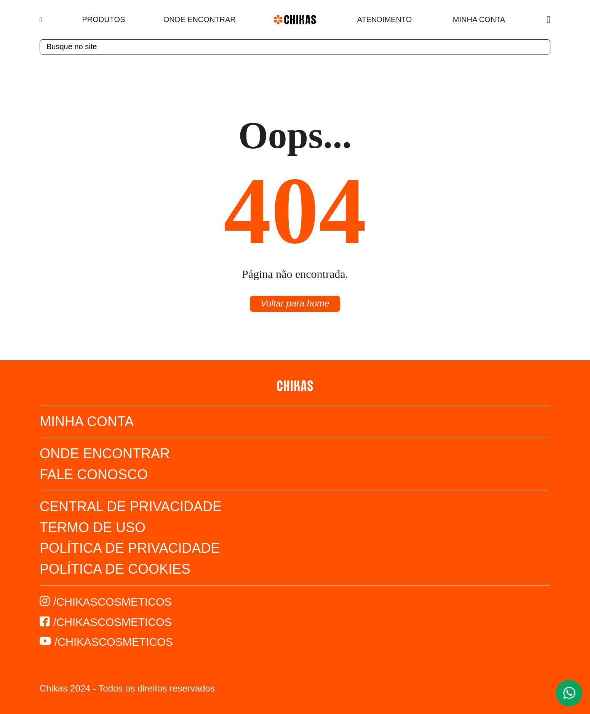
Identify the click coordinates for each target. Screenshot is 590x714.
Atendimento (384, 19)
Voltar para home (295, 303)
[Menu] (42, 20)
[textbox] (295, 47)
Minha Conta (479, 19)
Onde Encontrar (199, 19)
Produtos (103, 19)
